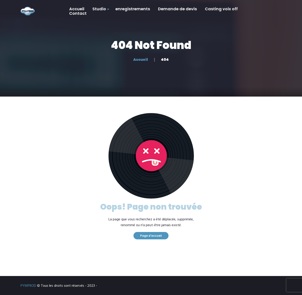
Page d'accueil (151, 236)
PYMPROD (28, 286)
